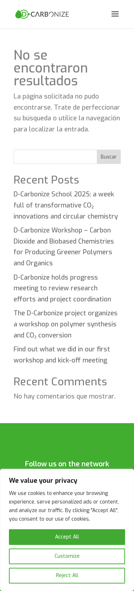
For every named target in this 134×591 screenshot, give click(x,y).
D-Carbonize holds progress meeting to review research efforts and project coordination (62, 288)
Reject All (67, 575)
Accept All (67, 537)
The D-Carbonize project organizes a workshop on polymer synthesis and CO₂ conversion (66, 324)
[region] (67, 530)
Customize (67, 556)
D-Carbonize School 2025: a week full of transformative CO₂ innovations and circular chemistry (66, 205)
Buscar (109, 157)
